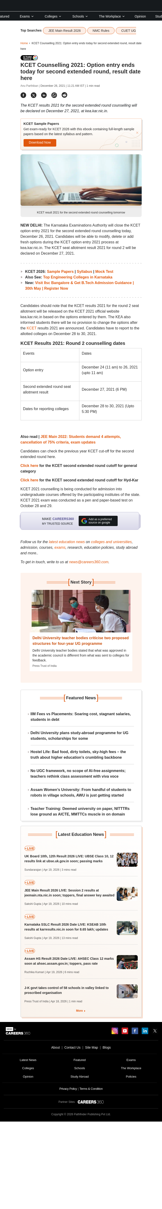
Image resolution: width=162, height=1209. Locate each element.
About (55, 1047)
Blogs (106, 1047)
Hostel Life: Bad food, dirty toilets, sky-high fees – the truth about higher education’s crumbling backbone (78, 754)
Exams (27, 16)
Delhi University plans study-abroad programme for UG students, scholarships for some (80, 735)
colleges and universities (111, 542)
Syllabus (84, 272)
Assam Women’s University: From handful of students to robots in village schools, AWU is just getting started (81, 792)
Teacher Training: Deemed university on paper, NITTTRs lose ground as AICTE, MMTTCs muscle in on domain (80, 811)
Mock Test (104, 272)
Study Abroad (79, 1076)
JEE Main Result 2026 (64, 30)
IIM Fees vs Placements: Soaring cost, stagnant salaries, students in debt (81, 717)
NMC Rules (101, 30)
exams (59, 547)
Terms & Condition (90, 1088)
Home (24, 43)
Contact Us (72, 1047)
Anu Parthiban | (31, 85)
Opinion (140, 16)
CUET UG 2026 (132, 30)
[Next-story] (81, 614)
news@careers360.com (88, 562)
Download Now (40, 142)
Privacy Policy (68, 1088)
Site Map (91, 1047)
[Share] (23, 95)
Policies (131, 1076)
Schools (80, 16)
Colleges (53, 16)
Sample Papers (60, 272)
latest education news (67, 542)
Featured (80, 1060)
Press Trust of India (44, 666)
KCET (32, 328)
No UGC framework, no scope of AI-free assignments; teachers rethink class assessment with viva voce (78, 773)
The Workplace (112, 16)
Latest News (28, 1060)
